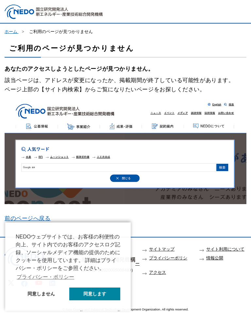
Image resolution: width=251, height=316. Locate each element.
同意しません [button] (41, 293)
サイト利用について (225, 249)
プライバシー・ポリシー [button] (45, 277)
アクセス (157, 272)
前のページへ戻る (27, 218)
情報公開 (214, 258)
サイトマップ (162, 249)
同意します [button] (94, 293)
